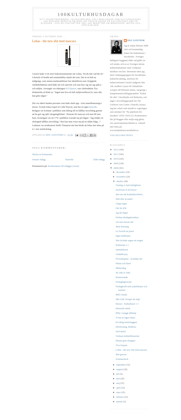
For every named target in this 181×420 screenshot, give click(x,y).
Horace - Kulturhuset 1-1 (127, 303)
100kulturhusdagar (91, 14)
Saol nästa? (121, 331)
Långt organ (121, 203)
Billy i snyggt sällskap (126, 313)
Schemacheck (122, 359)
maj (118, 383)
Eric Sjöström (136, 40)
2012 (116, 149)
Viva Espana (121, 345)
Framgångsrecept (124, 281)
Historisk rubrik (123, 308)
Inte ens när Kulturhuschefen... (130, 194)
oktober (120, 181)
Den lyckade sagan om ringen (129, 240)
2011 (116, 154)
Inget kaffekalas (123, 235)
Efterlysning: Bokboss (126, 326)
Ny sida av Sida (123, 272)
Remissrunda (122, 277)
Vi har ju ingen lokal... (126, 317)
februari (120, 397)
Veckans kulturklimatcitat (127, 336)
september (121, 364)
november (121, 176)
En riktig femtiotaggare (126, 322)
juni (118, 378)
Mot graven (121, 354)
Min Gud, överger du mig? (128, 299)
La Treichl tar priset (125, 231)
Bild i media (121, 294)
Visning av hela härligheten (128, 185)
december (121, 172)
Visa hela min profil (121, 135)
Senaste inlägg (38, 159)
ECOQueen (71, 88)
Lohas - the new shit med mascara (131, 349)
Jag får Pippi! (122, 212)
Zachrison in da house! (126, 189)
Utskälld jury (122, 254)
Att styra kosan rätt (124, 222)
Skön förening (122, 226)
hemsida (93, 107)
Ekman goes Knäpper (125, 340)
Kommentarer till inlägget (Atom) (63, 166)
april (118, 387)
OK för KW (121, 208)
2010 (116, 158)
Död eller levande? (124, 199)
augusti (120, 369)
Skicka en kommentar (42, 154)
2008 (116, 168)
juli (118, 374)
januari (119, 401)
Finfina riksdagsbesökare (127, 217)
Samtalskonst (122, 249)
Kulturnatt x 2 (122, 245)
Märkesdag (121, 268)
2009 (116, 163)
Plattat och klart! (123, 263)
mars (118, 392)
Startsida (69, 159)
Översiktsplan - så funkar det (129, 258)
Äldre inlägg (99, 159)
